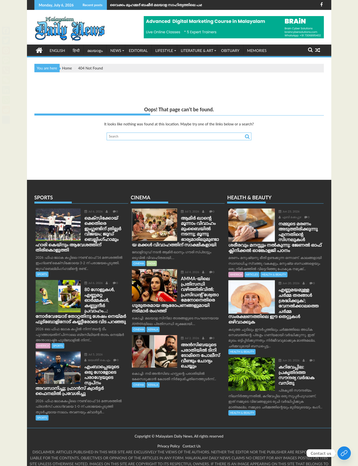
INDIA (151, 263)
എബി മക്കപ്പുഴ (307, 211)
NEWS (115, 50)
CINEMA (138, 263)
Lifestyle (164, 50)
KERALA (153, 324)
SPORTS (42, 263)
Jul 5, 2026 (88, 338)
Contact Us (192, 430)
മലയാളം (95, 50)
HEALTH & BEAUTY (274, 274)
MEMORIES (257, 50)
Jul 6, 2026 (88, 211)
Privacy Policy (168, 430)
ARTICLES (252, 274)
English (57, 50)
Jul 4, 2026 (184, 272)
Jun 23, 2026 (283, 211)
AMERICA (43, 329)
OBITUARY (230, 50)
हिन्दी (76, 50)
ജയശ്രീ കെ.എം (92, 344)
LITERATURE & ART (197, 50)
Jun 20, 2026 (283, 283)
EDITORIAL (138, 50)
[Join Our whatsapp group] (344, 453)
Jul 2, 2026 (184, 332)
